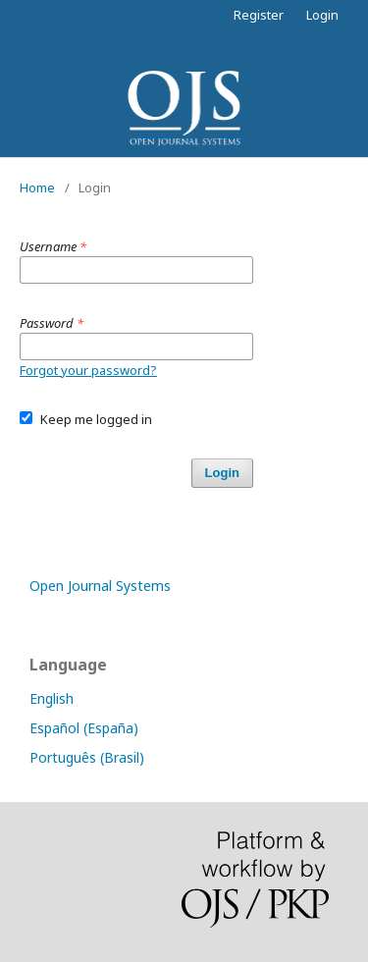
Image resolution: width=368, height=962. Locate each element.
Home (37, 187)
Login (322, 15)
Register (259, 15)
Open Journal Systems (100, 585)
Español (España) (83, 728)
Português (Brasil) (86, 757)
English (51, 698)
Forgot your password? (88, 370)
